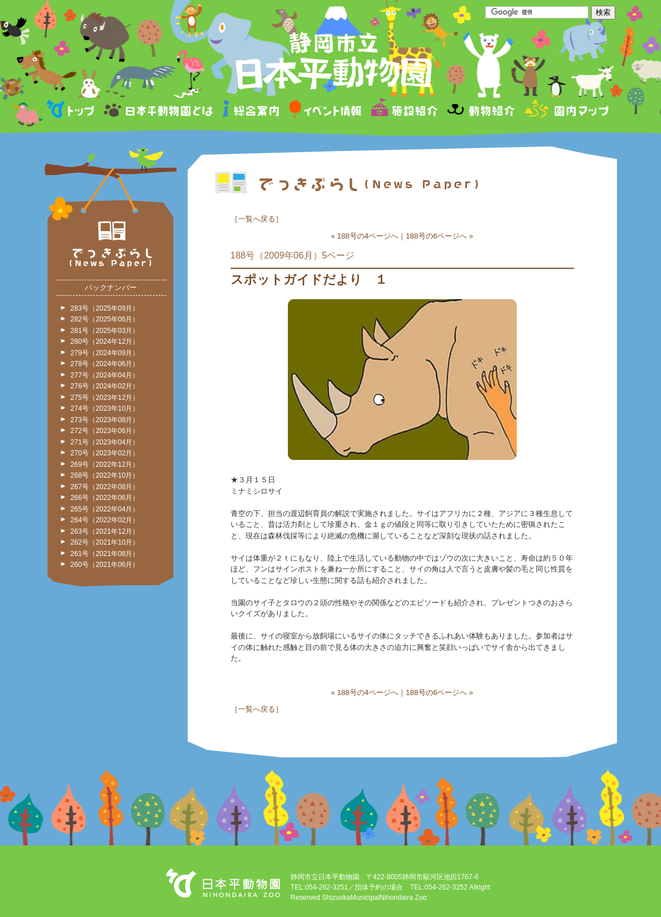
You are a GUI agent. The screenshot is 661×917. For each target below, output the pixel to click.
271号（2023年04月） (104, 442)
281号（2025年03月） (104, 331)
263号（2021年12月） (104, 531)
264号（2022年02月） (104, 520)
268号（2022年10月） (104, 475)
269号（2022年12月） (104, 465)
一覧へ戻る (256, 219)
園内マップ (565, 111)
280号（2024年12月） (104, 342)
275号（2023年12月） (104, 398)
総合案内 (251, 111)
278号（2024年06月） (104, 364)
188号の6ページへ (436, 236)
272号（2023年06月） (104, 431)
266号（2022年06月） (104, 498)
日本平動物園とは (159, 111)
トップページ (72, 111)
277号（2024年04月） (104, 375)
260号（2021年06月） (104, 565)
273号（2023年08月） (104, 420)
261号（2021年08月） (104, 554)
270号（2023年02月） (104, 453)
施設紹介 (404, 111)
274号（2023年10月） (104, 408)
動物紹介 (480, 111)
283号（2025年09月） (104, 308)
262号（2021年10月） (104, 542)
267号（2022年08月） (104, 487)
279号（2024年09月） (104, 353)
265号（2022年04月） (104, 509)
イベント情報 (325, 111)
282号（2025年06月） (104, 319)
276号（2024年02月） (104, 386)
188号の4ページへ (367, 236)
